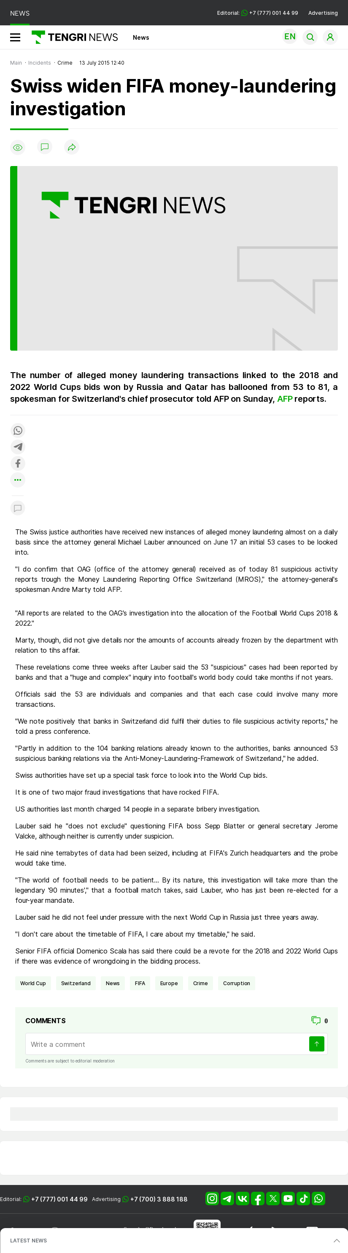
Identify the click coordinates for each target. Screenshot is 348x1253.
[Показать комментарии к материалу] (17, 508)
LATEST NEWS (28, 1240)
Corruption (236, 983)
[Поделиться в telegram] (17, 447)
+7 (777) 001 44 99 (59, 1199)
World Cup (33, 983)
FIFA (140, 983)
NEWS (20, 13)
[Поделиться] (71, 147)
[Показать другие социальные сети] (17, 480)
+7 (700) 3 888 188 (159, 1199)
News (141, 37)
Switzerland (76, 983)
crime (200, 983)
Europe (169, 983)
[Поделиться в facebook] (17, 464)
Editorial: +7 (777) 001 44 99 (257, 13)
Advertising (323, 13)
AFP (285, 399)
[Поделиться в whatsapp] (17, 431)
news (113, 983)
